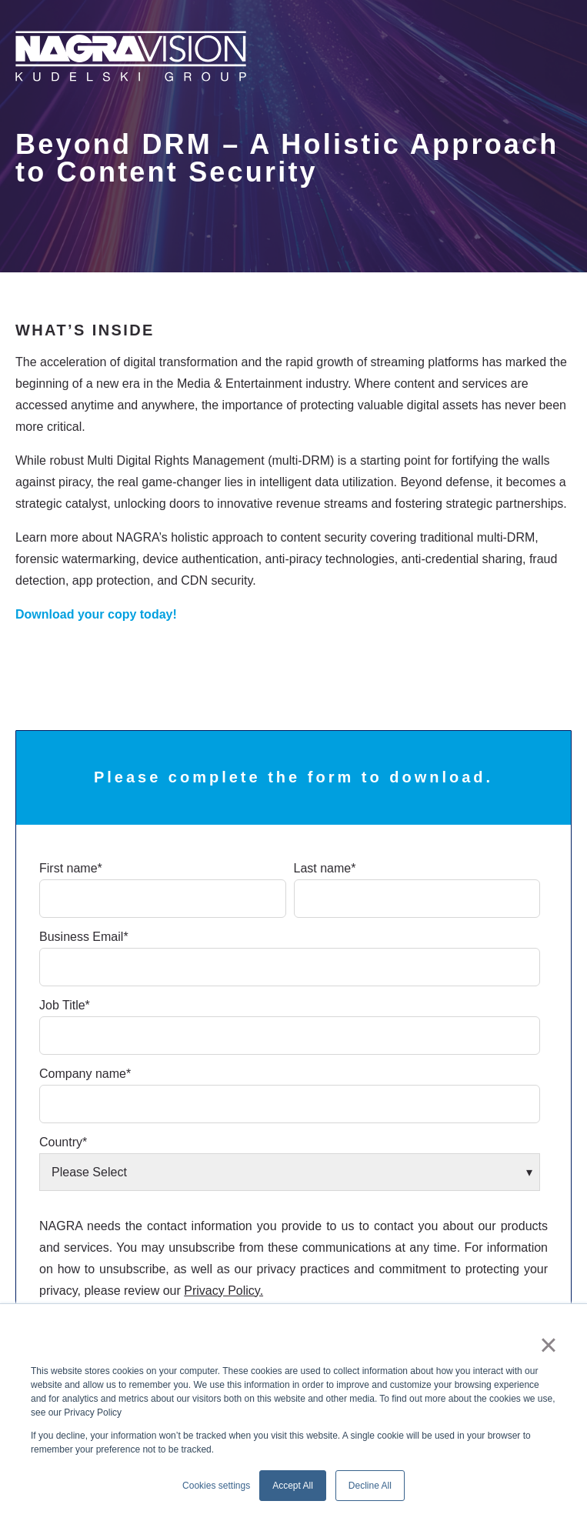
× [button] (548, 1345)
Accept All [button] (292, 1485)
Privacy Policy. (223, 1290)
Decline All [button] (370, 1485)
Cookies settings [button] (216, 1485)
